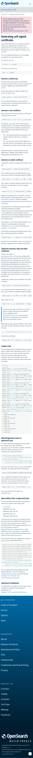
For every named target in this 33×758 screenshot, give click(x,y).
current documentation (15, 25)
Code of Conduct (9, 605)
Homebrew (14, 68)
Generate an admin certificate (10, 256)
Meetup (4, 709)
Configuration (4, 14)
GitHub (4, 615)
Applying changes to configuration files (12, 530)
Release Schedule (9, 644)
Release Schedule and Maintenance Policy (15, 31)
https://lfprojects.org (8, 754)
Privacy (4, 670)
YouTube (5, 704)
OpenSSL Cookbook (9, 199)
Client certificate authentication (10, 578)
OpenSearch (10, 4)
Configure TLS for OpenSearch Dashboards (13, 593)
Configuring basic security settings (11, 574)
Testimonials (7, 660)
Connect (5, 689)
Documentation (8, 9)
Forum (4, 610)
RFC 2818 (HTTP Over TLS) (10, 315)
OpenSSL (4, 52)
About (4, 639)
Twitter (4, 694)
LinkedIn (5, 699)
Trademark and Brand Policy (15, 665)
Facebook (5, 715)
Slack (3, 620)
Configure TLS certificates (8, 228)
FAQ (3, 655)
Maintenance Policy (10, 649)
